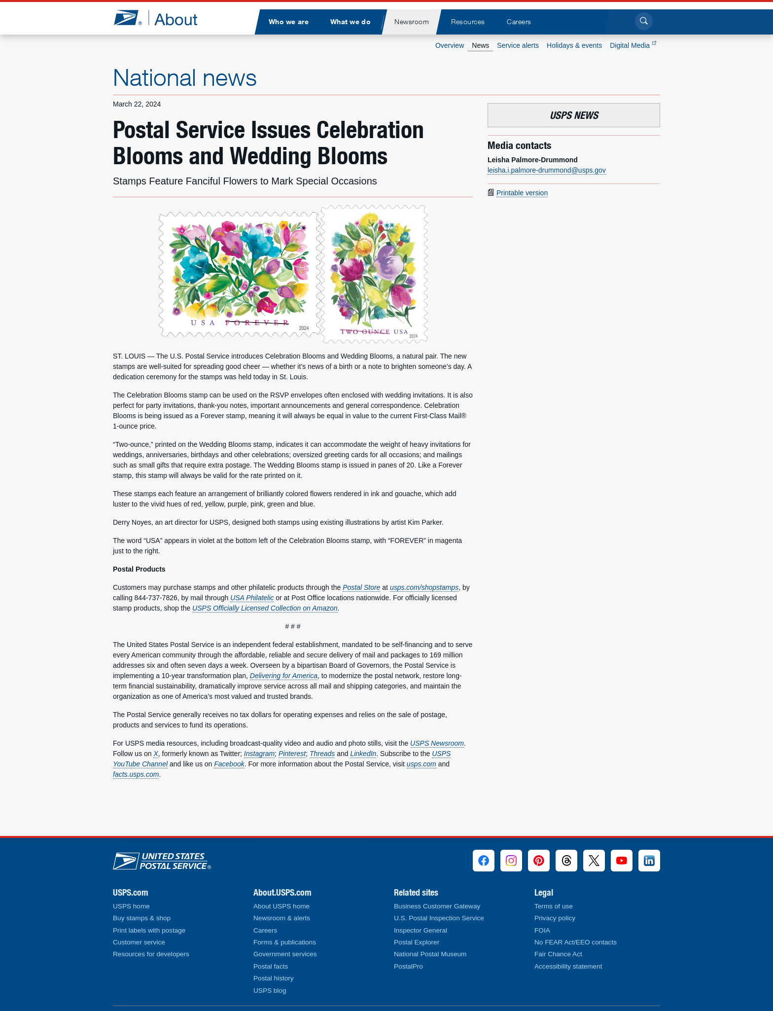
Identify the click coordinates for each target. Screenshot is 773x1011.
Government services (284, 954)
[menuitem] (288, 22)
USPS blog (269, 990)
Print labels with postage (149, 930)
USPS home (131, 906)
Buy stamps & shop (142, 918)
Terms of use (553, 906)
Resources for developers (151, 954)
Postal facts (270, 966)
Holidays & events (574, 45)
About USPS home (281, 906)
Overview (449, 45)
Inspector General (420, 930)
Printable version (522, 193)
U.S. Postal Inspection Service (439, 918)
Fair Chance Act (558, 954)
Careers (265, 930)
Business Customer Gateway (437, 906)
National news (185, 77)
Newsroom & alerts (281, 918)
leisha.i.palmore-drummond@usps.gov (547, 170)
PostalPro (408, 966)
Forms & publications (284, 942)
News (480, 45)
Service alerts (518, 45)
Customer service (139, 942)
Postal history (273, 978)
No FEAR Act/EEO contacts (575, 942)
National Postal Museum (430, 954)
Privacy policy (554, 918)
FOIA (542, 930)
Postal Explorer (416, 942)
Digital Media (633, 45)
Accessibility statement (568, 966)
